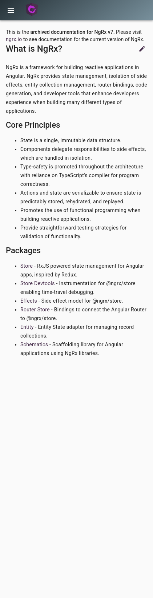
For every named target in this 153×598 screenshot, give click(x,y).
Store (26, 266)
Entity (27, 327)
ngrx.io (14, 39)
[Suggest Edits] (142, 50)
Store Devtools (37, 283)
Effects (28, 301)
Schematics (34, 344)
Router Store (35, 309)
